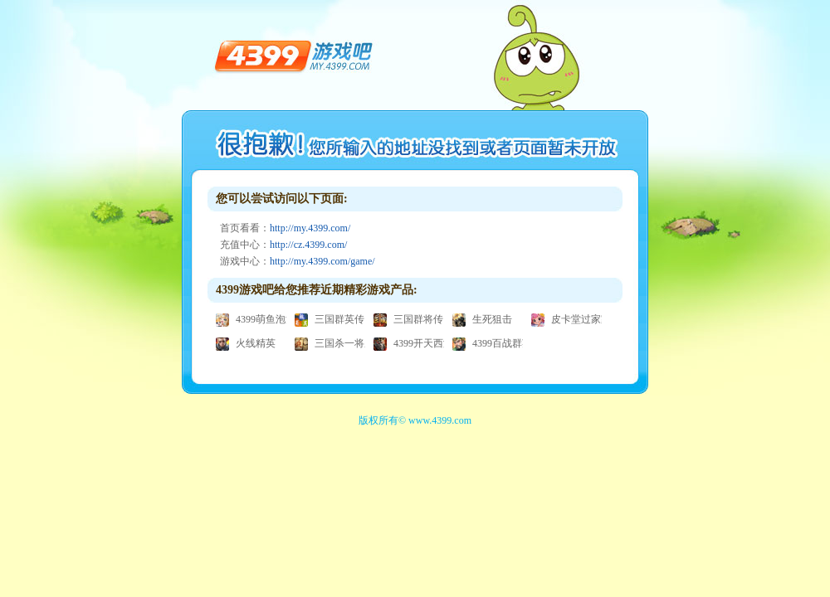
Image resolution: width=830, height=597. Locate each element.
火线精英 (246, 343)
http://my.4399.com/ (310, 228)
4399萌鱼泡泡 (255, 319)
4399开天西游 (413, 343)
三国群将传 (408, 319)
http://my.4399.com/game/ (322, 261)
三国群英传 (329, 319)
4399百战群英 (492, 343)
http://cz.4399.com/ (308, 244)
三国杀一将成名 (339, 343)
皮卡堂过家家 (571, 319)
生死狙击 (482, 319)
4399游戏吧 (293, 55)
